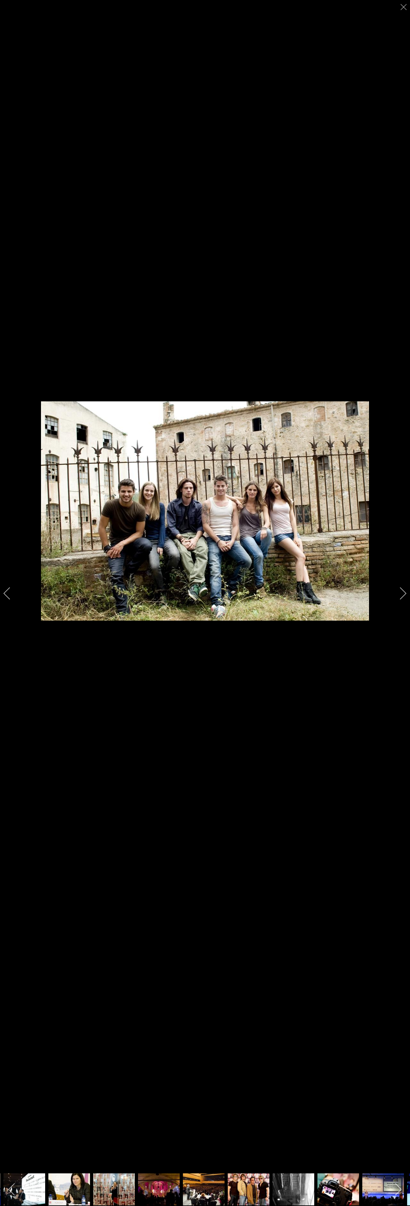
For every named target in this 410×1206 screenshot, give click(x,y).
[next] (399, 593)
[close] (404, 7)
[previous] (11, 593)
